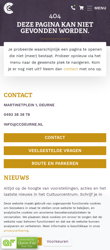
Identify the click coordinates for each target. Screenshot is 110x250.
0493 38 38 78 (17, 114)
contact (71, 69)
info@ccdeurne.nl (23, 124)
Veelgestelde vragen (55, 150)
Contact (55, 137)
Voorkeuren (57, 241)
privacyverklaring (16, 230)
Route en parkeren (55, 163)
